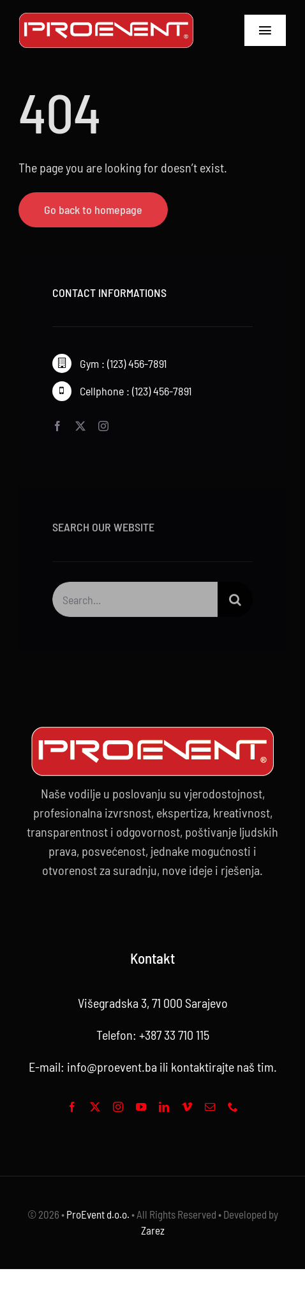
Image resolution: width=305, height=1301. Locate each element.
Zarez (153, 1230)
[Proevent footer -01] (106, 19)
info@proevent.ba (112, 1066)
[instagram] (103, 426)
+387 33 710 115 (174, 1034)
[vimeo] (187, 1107)
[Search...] (135, 602)
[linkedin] (164, 1107)
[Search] (235, 602)
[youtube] (141, 1107)
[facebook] (57, 426)
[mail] (210, 1107)
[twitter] (80, 426)
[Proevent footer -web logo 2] (152, 733)
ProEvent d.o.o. (98, 1214)
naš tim (255, 1066)
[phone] (233, 1107)
